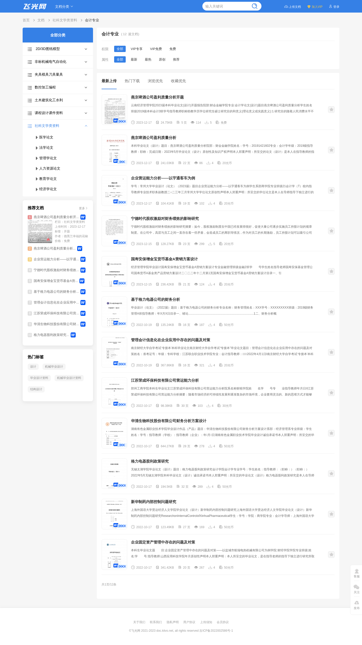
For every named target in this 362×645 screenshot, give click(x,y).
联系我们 (156, 622)
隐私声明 (173, 622)
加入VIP (315, 6)
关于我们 (139, 622)
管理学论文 (46, 158)
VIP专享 (137, 49)
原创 (162, 59)
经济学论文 (46, 189)
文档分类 (65, 6)
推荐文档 (36, 208)
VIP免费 (156, 49)
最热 (148, 59)
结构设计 (36, 389)
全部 (120, 49)
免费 (172, 49)
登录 (334, 6)
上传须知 (206, 622)
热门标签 (36, 357)
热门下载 (132, 81)
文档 (40, 20)
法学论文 (44, 147)
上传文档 (292, 6)
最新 (134, 59)
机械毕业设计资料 (69, 378)
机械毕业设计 (54, 366)
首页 (26, 20)
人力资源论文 (47, 168)
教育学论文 (46, 179)
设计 (33, 366)
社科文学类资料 (65, 20)
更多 (83, 208)
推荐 (176, 59)
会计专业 (92, 20)
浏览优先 (155, 81)
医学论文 (44, 137)
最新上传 (109, 81)
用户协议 (189, 622)
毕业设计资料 (39, 378)
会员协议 (223, 622)
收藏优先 (178, 81)
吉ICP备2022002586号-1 (216, 630)
